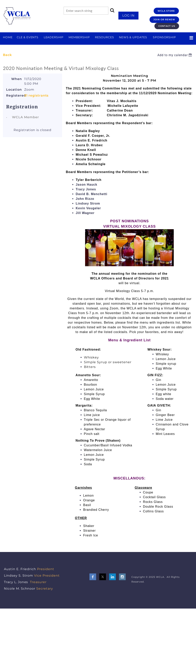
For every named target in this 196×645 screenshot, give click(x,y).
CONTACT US (166, 26)
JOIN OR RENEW (164, 19)
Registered (14, 95)
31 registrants (36, 95)
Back (7, 55)
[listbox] (175, 55)
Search (112, 10)
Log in (128, 15)
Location (14, 89)
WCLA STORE (166, 10)
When (16, 79)
